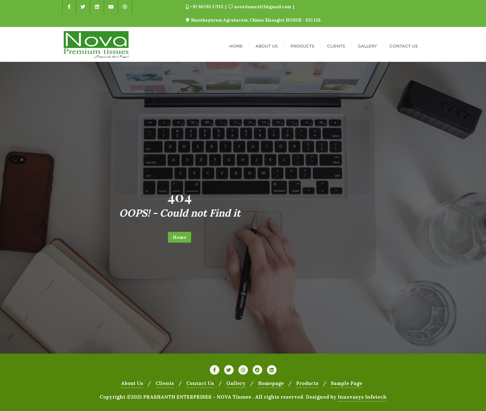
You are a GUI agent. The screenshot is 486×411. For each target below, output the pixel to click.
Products (307, 383)
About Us (132, 383)
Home (179, 237)
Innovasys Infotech (362, 397)
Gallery (236, 383)
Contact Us (200, 383)
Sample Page (346, 383)
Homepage (271, 383)
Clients (165, 383)
